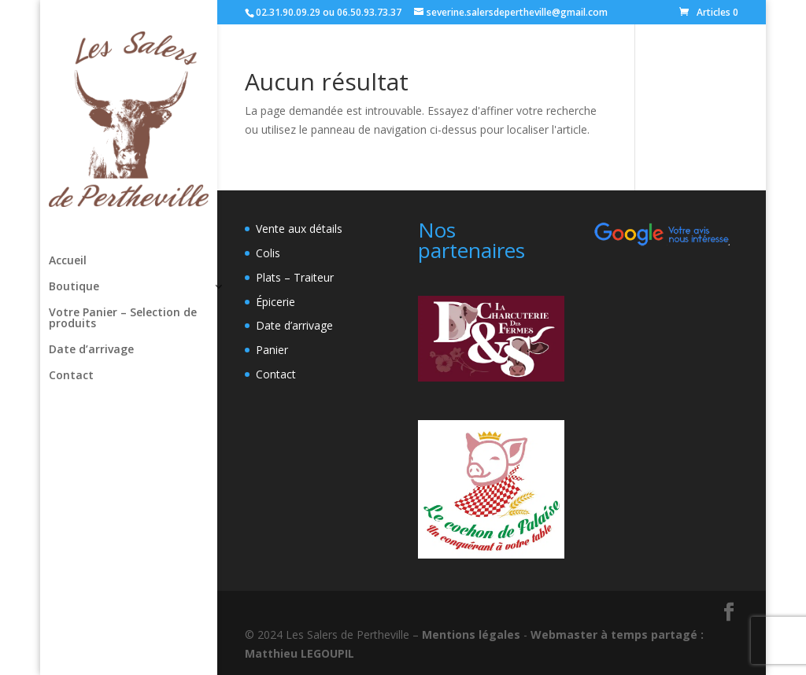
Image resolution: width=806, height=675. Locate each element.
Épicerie (275, 301)
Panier (272, 349)
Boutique (74, 287)
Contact (71, 376)
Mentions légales (471, 634)
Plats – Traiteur (295, 277)
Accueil (68, 261)
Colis (268, 252)
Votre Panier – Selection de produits (123, 318)
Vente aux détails (299, 228)
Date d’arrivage (91, 350)
